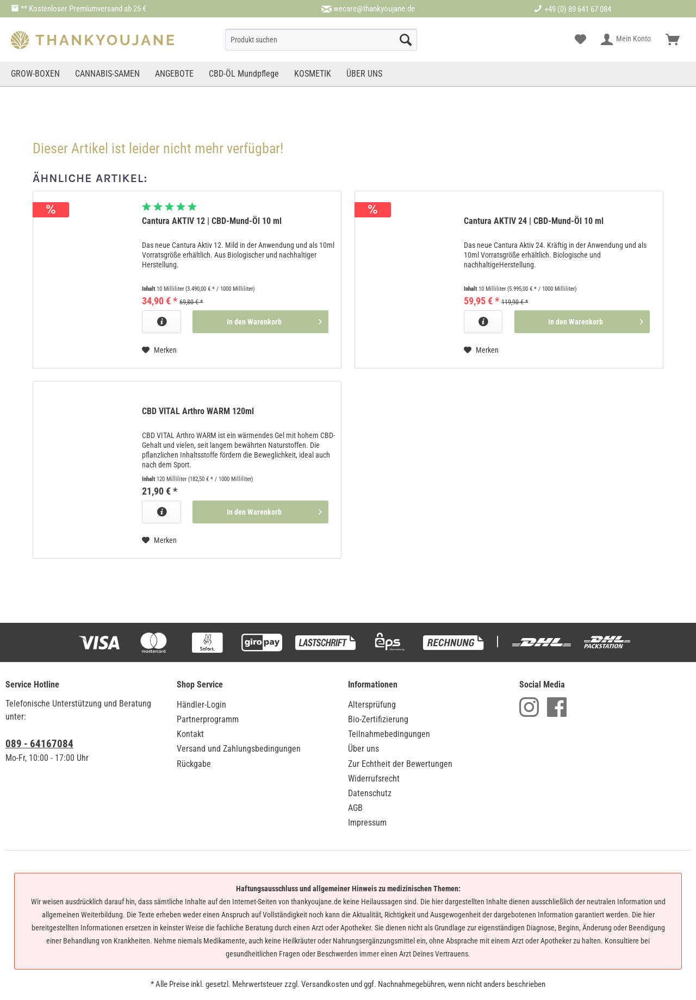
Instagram (529, 707)
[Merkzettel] (580, 40)
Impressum (367, 822)
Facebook (557, 707)
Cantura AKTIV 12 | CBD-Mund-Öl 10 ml (212, 221)
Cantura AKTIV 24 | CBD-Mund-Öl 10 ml (534, 221)
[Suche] (321, 40)
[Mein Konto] (626, 40)
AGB (355, 808)
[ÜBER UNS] (364, 74)
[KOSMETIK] (313, 74)
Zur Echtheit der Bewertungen (400, 764)
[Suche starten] (405, 40)
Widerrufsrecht (374, 778)
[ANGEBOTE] (174, 74)
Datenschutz (369, 793)
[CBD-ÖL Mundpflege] (244, 74)
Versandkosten (325, 984)
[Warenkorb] (672, 40)
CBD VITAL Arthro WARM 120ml (198, 411)
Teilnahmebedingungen (389, 734)
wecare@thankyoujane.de (374, 9)
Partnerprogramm (208, 719)
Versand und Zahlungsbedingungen (239, 748)
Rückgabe (194, 764)
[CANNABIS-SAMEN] (107, 74)
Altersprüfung (372, 704)
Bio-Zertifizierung (378, 719)
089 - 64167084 (39, 744)
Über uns (363, 748)
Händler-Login (201, 704)
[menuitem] (321, 40)
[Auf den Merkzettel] (159, 350)
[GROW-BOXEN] (36, 74)
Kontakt (190, 734)
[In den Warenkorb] (260, 321)
